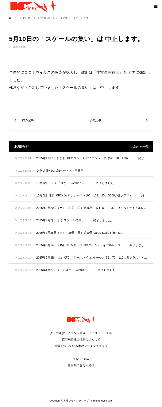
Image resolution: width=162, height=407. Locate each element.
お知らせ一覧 (140, 146)
